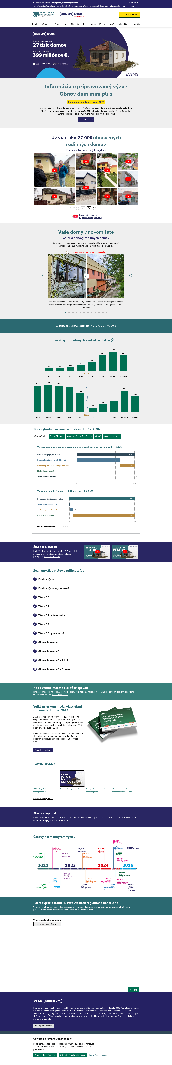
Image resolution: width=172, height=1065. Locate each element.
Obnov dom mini (48, 642)
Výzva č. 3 (44, 597)
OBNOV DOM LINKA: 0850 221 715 (74, 326)
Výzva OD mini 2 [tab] (57, 436)
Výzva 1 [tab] (116, 436)
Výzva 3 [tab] (98, 436)
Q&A (112, 24)
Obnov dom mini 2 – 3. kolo (54, 669)
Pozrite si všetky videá (43, 798)
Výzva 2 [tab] (107, 436)
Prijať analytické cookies (45, 1055)
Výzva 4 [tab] (89, 436)
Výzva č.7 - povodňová (51, 633)
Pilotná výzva (46, 579)
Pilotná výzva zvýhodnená (53, 588)
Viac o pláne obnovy (43, 1025)
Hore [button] (133, 989)
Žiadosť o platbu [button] (129, 14)
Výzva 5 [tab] (79, 436)
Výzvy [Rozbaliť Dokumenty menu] (45, 24)
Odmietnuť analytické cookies (73, 1055)
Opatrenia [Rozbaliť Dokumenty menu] (60, 24)
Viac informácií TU (52, 556)
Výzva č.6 (43, 624)
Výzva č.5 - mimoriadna (52, 615)
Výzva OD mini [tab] (40, 436)
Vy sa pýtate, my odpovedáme (71, 789)
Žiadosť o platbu (78, 24)
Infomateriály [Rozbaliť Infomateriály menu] (98, 24)
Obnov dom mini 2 (49, 651)
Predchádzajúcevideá (74, 209)
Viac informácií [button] (86, 119)
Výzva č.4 (43, 606)
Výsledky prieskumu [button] (43, 750)
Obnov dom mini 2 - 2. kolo (53, 660)
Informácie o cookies (98, 1055)
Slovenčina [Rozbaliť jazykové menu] (133, 2)
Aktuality (123, 24)
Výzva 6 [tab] (70, 436)
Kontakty (136, 24)
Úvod (34, 24)
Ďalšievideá (94, 209)
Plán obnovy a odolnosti (43, 1008)
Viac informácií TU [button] (60, 694)
